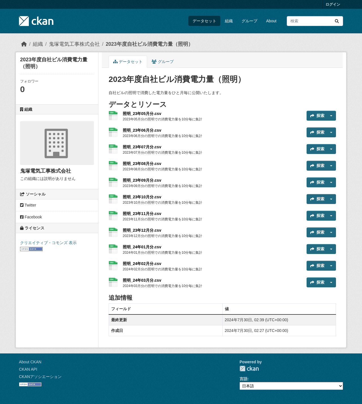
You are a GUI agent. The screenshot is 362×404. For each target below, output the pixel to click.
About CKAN (30, 362)
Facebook (31, 217)
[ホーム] (24, 44)
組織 (229, 21)
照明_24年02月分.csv (142, 263)
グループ (249, 21)
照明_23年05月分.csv (142, 113)
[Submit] (336, 21)
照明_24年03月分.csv (142, 280)
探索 (317, 115)
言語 (243, 379)
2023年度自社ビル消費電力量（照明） (149, 44)
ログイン (333, 4)
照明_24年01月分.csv (142, 247)
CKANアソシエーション (40, 376)
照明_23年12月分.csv (142, 230)
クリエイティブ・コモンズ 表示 (48, 242)
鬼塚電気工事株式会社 (74, 44)
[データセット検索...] (315, 21)
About (271, 21)
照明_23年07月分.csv (142, 147)
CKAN (249, 369)
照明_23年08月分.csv (142, 163)
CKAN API (28, 369)
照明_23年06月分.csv (142, 130)
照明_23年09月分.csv (142, 180)
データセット (204, 21)
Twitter (28, 205)
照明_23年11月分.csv (142, 213)
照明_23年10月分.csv (142, 197)
